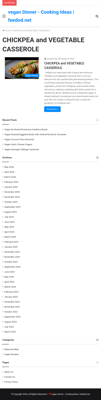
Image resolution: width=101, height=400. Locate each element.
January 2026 (11, 187)
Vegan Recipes (11, 354)
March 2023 (10, 331)
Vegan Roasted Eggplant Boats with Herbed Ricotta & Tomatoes (35, 134)
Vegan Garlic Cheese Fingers (18, 144)
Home (6, 30)
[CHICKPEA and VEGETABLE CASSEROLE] (21, 68)
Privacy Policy (11, 382)
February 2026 (11, 182)
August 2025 (10, 212)
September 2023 (12, 316)
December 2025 (12, 192)
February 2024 (11, 291)
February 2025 (11, 242)
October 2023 (11, 311)
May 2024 (9, 276)
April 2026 (9, 172)
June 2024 (9, 271)
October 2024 (11, 261)
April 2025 (9, 232)
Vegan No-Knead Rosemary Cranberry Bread (25, 129)
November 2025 (12, 197)
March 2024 (10, 286)
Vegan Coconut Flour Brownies (19, 139)
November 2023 (12, 306)
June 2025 (9, 222)
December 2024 (12, 252)
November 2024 (12, 256)
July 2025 (9, 217)
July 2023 (9, 326)
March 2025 (10, 237)
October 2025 (11, 202)
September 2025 (12, 207)
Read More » (52, 109)
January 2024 (11, 296)
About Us (8, 372)
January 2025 (11, 247)
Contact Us (9, 377)
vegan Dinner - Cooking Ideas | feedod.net (70, 394)
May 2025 (9, 227)
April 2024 (9, 281)
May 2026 (9, 167)
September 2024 (12, 266)
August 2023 (10, 321)
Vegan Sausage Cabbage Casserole (21, 149)
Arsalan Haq (52, 59)
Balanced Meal (11, 349)
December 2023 (12, 301)
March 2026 (10, 177)
